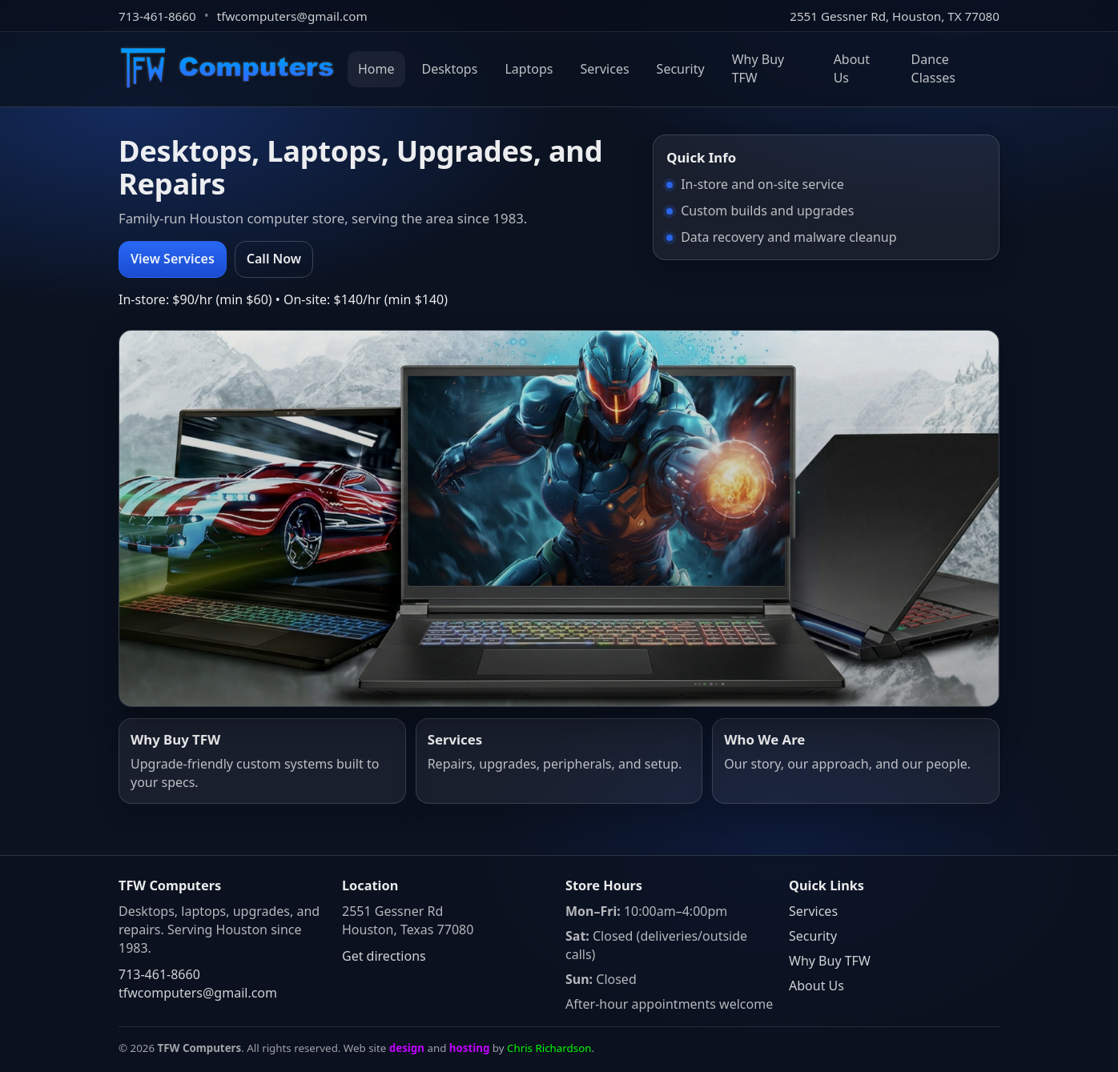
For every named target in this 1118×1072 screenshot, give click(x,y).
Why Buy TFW (758, 68)
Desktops (450, 69)
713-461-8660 (157, 16)
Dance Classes (933, 68)
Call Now (274, 258)
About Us (852, 68)
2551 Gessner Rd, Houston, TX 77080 (894, 16)
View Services (173, 258)
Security (681, 69)
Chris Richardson (549, 1048)
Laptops (529, 69)
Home (376, 69)
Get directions (384, 956)
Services (605, 69)
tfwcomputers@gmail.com (292, 16)
